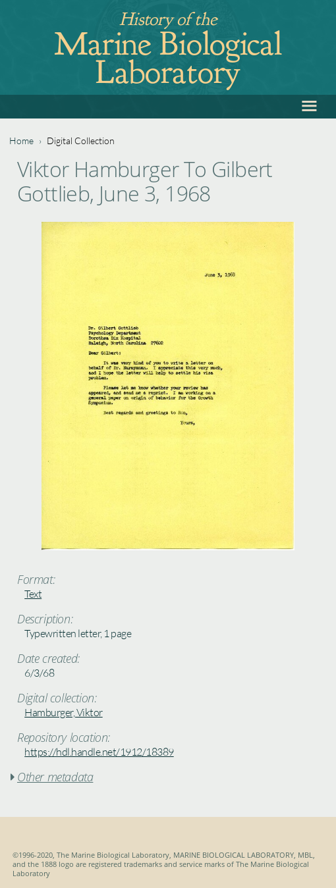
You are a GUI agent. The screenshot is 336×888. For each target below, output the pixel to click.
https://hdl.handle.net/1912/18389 (99, 751)
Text (33, 593)
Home (21, 140)
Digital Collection (81, 140)
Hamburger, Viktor (63, 712)
